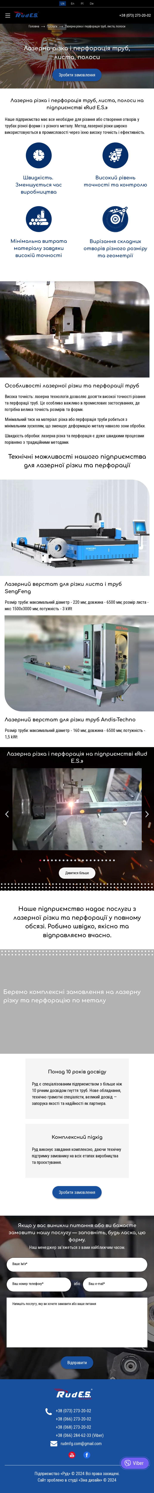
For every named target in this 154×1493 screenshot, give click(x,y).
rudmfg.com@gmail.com (81, 1443)
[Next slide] (146, 814)
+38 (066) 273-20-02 (73, 1419)
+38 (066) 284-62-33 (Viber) (80, 1435)
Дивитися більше (77, 873)
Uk (62, 3)
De (91, 3)
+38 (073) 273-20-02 (135, 15)
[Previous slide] (7, 814)
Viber (138, 1463)
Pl (82, 3)
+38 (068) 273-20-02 (73, 1427)
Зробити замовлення (77, 74)
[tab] (40, 860)
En (72, 3)
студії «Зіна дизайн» (85, 1480)
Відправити (77, 1362)
